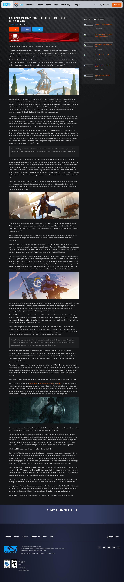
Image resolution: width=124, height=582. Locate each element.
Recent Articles (94, 19)
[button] (116, 5)
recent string (33, 383)
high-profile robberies (46, 383)
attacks (58, 383)
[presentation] (7, 4)
